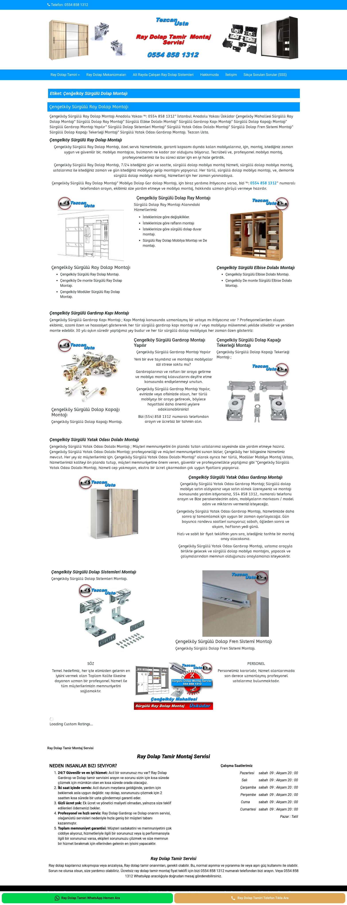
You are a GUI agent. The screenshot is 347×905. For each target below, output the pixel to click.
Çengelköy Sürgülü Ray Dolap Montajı (88, 106)
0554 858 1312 (76, 5)
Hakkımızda (209, 75)
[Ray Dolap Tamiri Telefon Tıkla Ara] (259, 898)
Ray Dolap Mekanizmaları (106, 75)
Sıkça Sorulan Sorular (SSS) (265, 75)
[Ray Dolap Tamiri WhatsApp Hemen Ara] (87, 898)
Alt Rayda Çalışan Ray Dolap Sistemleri (163, 75)
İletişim (231, 75)
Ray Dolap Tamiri (64, 75)
